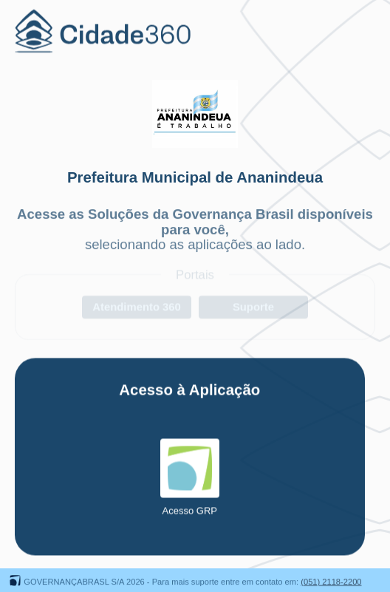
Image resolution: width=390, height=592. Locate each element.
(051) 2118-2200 (331, 582)
